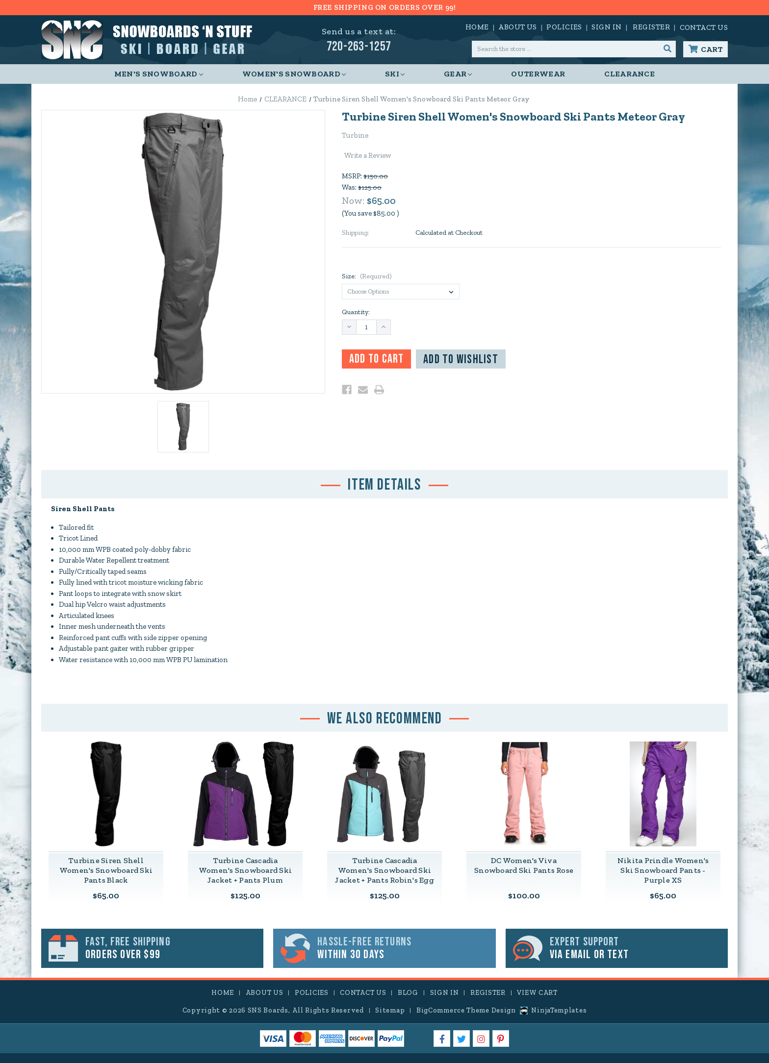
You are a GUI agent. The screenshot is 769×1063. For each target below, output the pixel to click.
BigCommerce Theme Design (466, 1010)
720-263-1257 (359, 46)
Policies (564, 27)
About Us (517, 27)
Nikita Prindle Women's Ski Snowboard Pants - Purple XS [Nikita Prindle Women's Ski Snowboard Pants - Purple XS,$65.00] (663, 870)
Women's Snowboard (294, 73)
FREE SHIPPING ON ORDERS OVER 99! (384, 7)
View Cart (537, 993)
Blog (408, 993)
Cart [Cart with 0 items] (711, 49)
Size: (366, 276)
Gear (458, 73)
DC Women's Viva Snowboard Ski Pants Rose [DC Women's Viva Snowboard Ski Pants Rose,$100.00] (523, 865)
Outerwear (538, 73)
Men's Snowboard (158, 73)
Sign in (606, 27)
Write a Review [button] (367, 155)
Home (477, 27)
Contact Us (704, 27)
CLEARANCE (629, 73)
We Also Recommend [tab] (384, 718)
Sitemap (390, 1010)
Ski (395, 73)
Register (651, 27)
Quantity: (356, 312)
